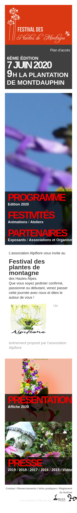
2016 (45, 470)
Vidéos (68, 470)
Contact (10, 488)
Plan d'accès (60, 50)
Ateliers (36, 222)
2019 (12, 470)
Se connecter (28, 500)
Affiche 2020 (18, 407)
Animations (17, 222)
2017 (34, 470)
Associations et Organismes (53, 240)
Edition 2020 (18, 204)
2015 (56, 470)
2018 (23, 470)
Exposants (17, 240)
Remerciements (27, 488)
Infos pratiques (47, 488)
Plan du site (44, 500)
